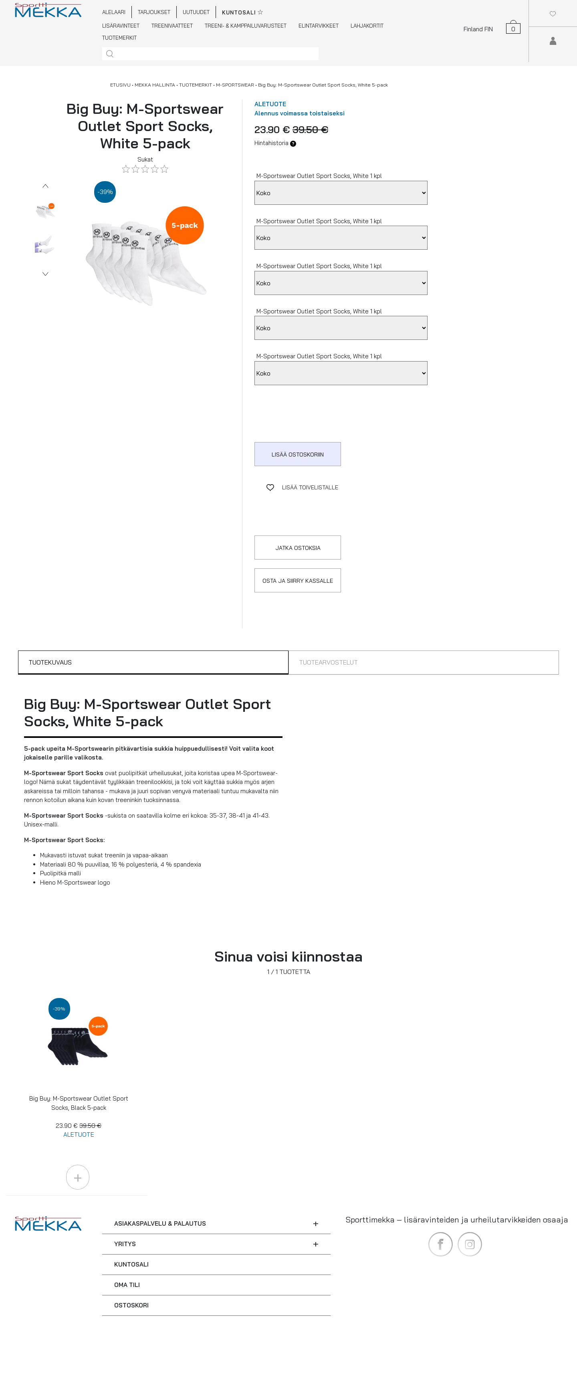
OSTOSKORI (131, 1305)
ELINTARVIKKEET (319, 25)
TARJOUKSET (154, 12)
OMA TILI (127, 1285)
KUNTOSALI (131, 1264)
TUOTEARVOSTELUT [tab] (328, 662)
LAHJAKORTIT (367, 25)
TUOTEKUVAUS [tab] (50, 662)
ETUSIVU (120, 85)
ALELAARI (113, 12)
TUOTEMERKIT (119, 37)
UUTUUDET (196, 12)
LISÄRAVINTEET (120, 25)
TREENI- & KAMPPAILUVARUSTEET (245, 25)
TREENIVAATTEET (172, 25)
